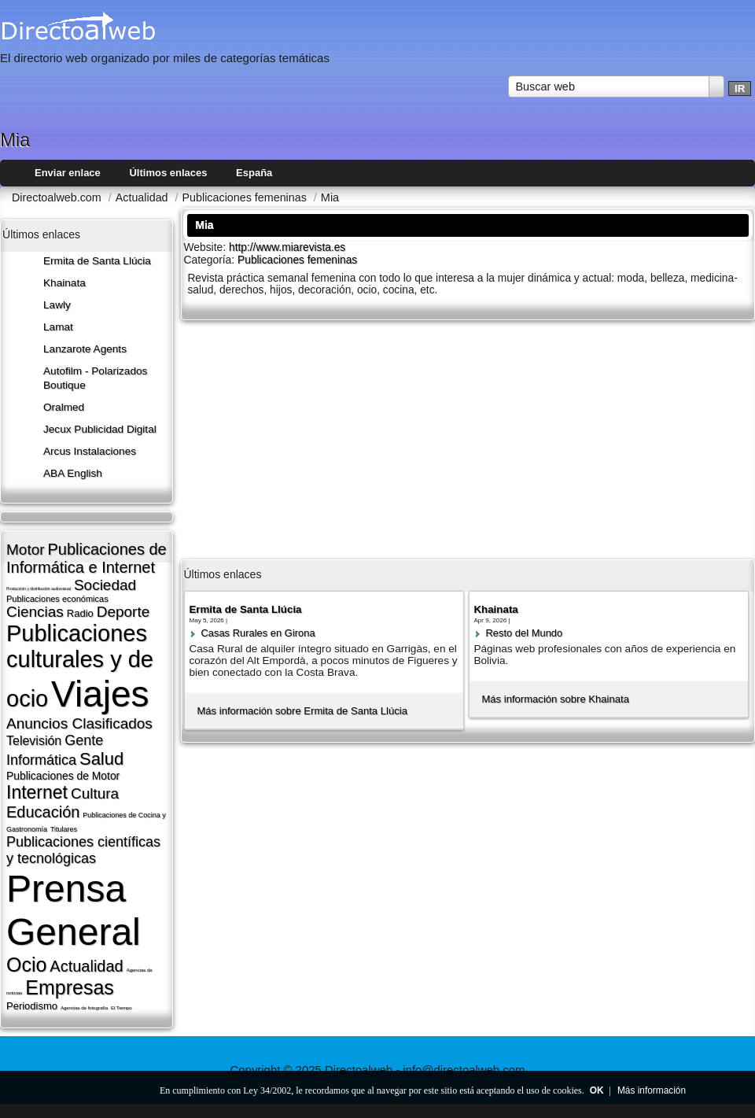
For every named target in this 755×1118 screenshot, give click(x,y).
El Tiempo (121, 1007)
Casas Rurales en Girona (258, 633)
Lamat (58, 327)
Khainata (64, 283)
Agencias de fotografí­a (84, 1007)
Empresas (69, 987)
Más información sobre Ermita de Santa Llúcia (302, 711)
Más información (651, 1090)
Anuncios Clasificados (79, 723)
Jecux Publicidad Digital (100, 429)
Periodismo (31, 1006)
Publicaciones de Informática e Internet (86, 558)
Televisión (33, 740)
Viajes (100, 693)
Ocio (26, 965)
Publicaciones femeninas (297, 260)
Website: (206, 247)
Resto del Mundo (523, 633)
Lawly (57, 305)
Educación (42, 812)
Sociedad (105, 585)
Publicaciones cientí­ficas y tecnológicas (83, 850)
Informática (41, 760)
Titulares (63, 829)
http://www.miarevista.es (287, 247)
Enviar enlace (68, 173)
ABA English (72, 473)
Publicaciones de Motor (63, 775)
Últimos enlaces (168, 173)
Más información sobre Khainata (555, 699)
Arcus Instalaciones (89, 451)
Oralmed (63, 407)
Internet (37, 792)
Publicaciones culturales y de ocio (79, 666)
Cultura (95, 793)
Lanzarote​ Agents (85, 349)
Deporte (123, 611)
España (254, 173)
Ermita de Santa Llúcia (97, 261)
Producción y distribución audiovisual (38, 588)
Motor (25, 549)
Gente (83, 740)
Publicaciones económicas (57, 598)
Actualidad (86, 966)
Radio (80, 613)
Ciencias (35, 611)
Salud (101, 759)
